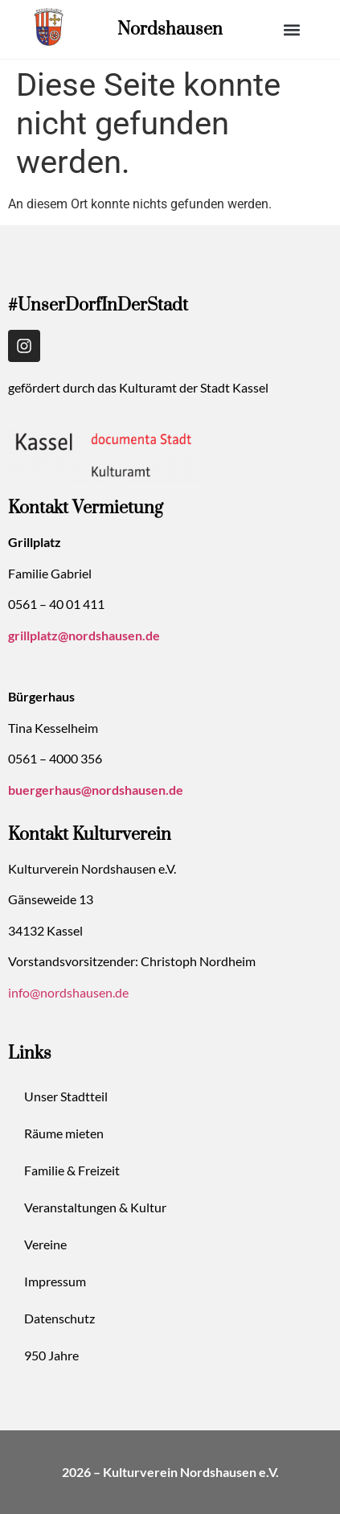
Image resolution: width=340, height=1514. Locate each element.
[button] (291, 29)
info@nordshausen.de (68, 992)
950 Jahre (51, 1355)
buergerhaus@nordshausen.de (95, 789)
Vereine (45, 1244)
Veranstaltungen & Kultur (95, 1207)
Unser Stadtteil (66, 1096)
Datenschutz (59, 1318)
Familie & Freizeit (72, 1170)
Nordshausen (170, 29)
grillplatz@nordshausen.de (84, 635)
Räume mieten (64, 1133)
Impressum (55, 1281)
